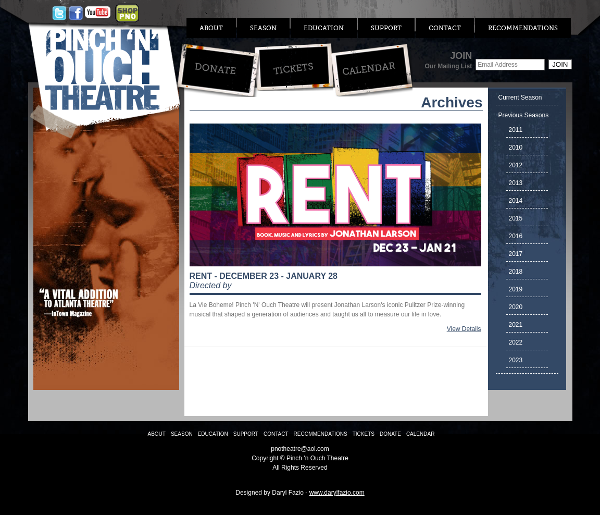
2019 (516, 289)
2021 (516, 324)
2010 (516, 147)
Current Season (520, 97)
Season (263, 28)
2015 (516, 218)
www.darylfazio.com (337, 492)
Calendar (368, 69)
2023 (516, 360)
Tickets (293, 68)
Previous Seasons (523, 115)
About (211, 28)
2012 (516, 165)
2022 (516, 342)
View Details (464, 329)
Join (560, 64)
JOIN (448, 60)
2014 (516, 200)
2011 (516, 129)
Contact (445, 28)
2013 (516, 183)
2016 (516, 236)
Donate (215, 68)
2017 (516, 254)
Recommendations (523, 28)
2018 (516, 271)
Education (324, 28)
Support (386, 28)
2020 (516, 307)
